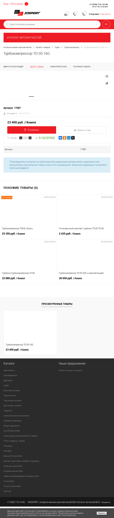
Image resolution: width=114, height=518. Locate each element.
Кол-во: (14, 137)
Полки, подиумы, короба (14, 441)
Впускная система (12, 391)
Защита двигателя (11, 426)
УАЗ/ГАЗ (7, 491)
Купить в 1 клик (82, 130)
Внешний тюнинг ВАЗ (13, 456)
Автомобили (9, 370)
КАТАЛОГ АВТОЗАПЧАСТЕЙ (24, 37)
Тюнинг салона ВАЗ (12, 486)
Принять (102, 513)
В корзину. (31, 130)
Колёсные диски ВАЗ (13, 466)
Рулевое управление (13, 421)
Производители (10, 375)
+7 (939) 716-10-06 (98, 4)
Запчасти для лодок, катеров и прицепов (21, 461)
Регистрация (17, 4)
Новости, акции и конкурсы (71, 370)
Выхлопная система (12, 406)
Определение (26, 4)
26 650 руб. (85, 280)
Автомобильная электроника (16, 416)
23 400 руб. (17, 349)
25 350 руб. (28, 235)
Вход (6, 4)
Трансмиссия (9, 396)
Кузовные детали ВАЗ (13, 471)
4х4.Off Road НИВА (12, 431)
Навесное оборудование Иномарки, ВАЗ (21, 476)
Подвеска (8, 411)
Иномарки (8, 446)
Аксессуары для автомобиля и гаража (20, 436)
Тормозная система (12, 401)
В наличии (45, 138)
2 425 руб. (85, 235)
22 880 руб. (28, 280)
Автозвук (8, 451)
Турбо (6, 385)
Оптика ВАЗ (9, 481)
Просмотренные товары (57, 304)
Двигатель (8, 380)
